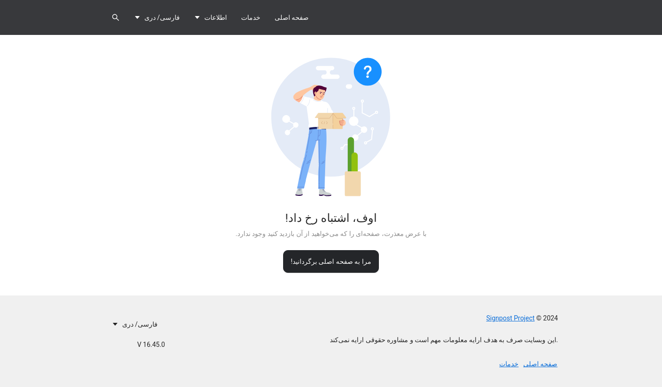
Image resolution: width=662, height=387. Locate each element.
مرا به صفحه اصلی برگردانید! (331, 261)
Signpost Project (510, 318)
